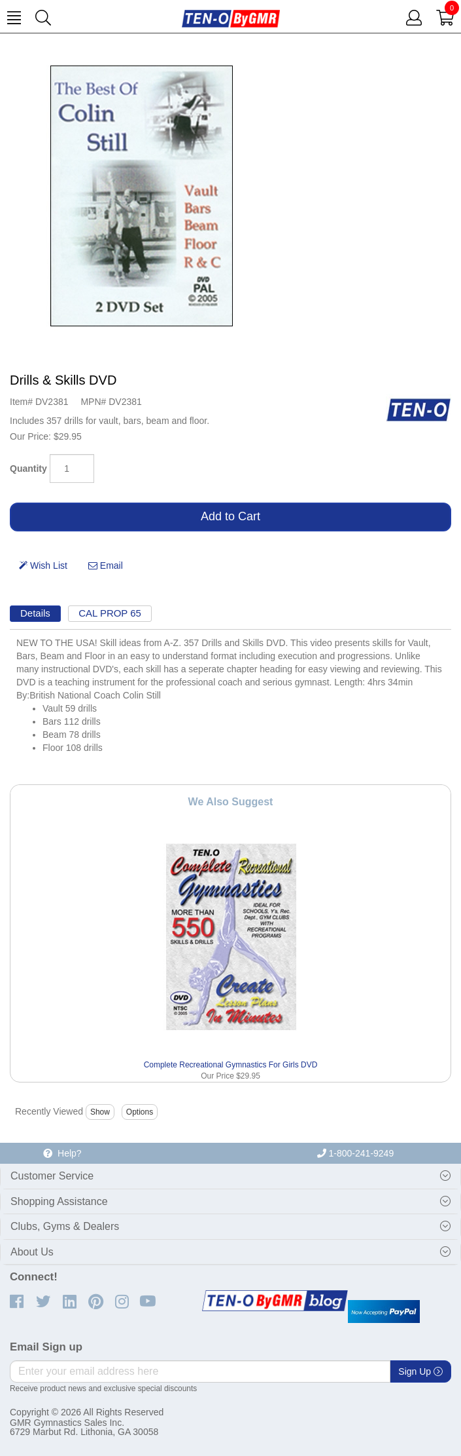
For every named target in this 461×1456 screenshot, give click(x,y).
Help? (62, 1153)
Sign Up (420, 1371)
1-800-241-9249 (355, 1153)
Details (35, 613)
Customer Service (52, 1175)
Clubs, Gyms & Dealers (64, 1226)
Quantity (28, 468)
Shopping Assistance (59, 1201)
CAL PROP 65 (109, 613)
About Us (32, 1251)
